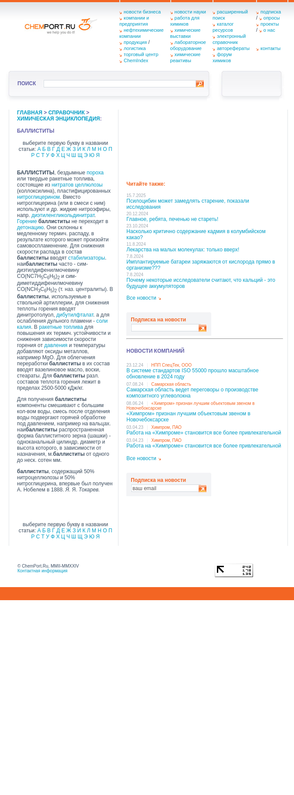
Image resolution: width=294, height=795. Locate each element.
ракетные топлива (61, 327)
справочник (66, 113)
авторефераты (233, 48)
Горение (27, 221)
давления (56, 345)
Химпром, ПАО (166, 427)
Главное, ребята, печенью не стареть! (172, 219)
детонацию (30, 227)
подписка (270, 11)
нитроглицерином (38, 197)
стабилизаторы (86, 258)
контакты (270, 48)
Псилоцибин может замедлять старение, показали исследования (187, 204)
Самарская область (171, 384)
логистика (135, 48)
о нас (269, 30)
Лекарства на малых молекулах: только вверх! (182, 250)
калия (24, 327)
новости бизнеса (142, 11)
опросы (272, 17)
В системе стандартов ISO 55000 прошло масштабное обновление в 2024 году (192, 373)
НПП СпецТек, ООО (171, 365)
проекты (269, 24)
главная (29, 113)
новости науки (190, 11)
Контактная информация (42, 570)
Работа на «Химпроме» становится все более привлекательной (203, 433)
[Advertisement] (168, 142)
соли (102, 321)
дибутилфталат (74, 315)
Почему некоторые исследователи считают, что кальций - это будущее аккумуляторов (200, 283)
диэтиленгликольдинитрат (63, 215)
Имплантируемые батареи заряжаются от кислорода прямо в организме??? (200, 265)
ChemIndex (136, 60)
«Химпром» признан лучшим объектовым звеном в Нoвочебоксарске (188, 417)
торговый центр (141, 54)
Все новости (141, 298)
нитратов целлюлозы (76, 185)
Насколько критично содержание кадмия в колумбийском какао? (195, 234)
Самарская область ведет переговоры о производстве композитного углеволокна (192, 393)
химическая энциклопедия (58, 119)
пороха (95, 173)
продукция (135, 42)
